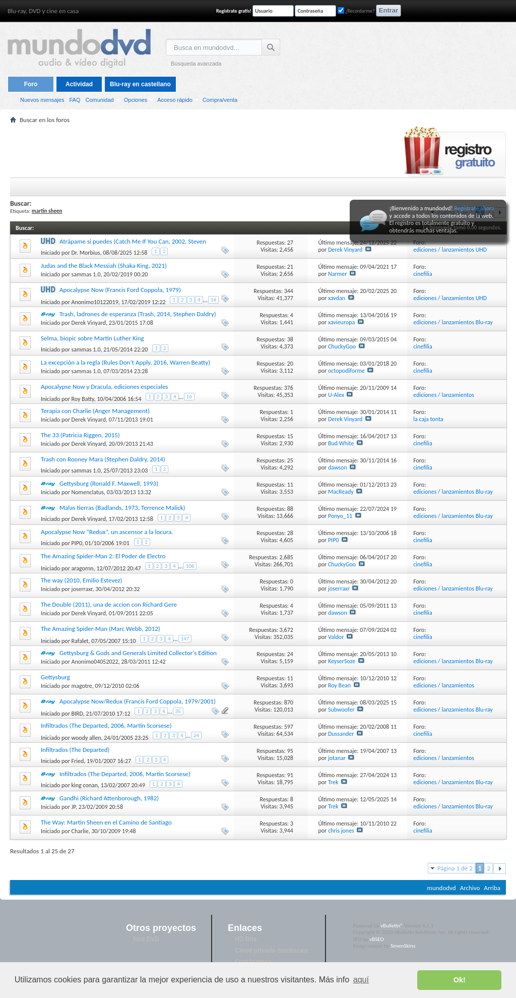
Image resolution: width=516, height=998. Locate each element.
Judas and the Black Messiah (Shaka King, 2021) (104, 265)
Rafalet (80, 640)
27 (290, 242)
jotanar (337, 757)
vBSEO (376, 939)
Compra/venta (220, 100)
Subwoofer (341, 709)
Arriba (492, 888)
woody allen (86, 737)
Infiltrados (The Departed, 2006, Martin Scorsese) (106, 725)
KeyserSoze (341, 661)
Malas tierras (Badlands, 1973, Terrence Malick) (122, 507)
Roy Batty (83, 398)
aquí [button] (361, 979)
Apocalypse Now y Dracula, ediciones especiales (104, 386)
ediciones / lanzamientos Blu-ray (453, 322)
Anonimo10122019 (95, 302)
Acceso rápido (174, 100)
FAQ (74, 100)
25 (290, 460)
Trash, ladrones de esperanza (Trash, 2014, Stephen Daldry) (137, 314)
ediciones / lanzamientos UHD (450, 249)
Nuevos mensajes (42, 100)
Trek (333, 782)
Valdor (336, 636)
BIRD (77, 713)
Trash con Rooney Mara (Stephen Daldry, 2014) (103, 459)
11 (290, 484)
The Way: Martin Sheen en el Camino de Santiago (106, 822)
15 (290, 436)
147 (185, 638)
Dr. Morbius (86, 252)
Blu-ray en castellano (140, 84)
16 (189, 396)
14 (213, 300)
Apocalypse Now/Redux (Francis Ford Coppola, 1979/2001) (137, 701)
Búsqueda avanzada (196, 64)
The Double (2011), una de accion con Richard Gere (109, 604)
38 (290, 339)
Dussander (341, 733)
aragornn (83, 568)
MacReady (341, 491)
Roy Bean (339, 685)
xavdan (336, 298)
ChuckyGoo (342, 346)
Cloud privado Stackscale (271, 950)
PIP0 (77, 543)
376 (288, 387)
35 (178, 711)
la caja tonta (428, 419)
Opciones (135, 100)
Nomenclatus (88, 492)
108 (190, 566)
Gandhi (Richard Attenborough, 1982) (109, 798)
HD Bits (245, 939)
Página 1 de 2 (455, 868)
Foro (31, 84)
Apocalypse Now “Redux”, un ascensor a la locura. (107, 532)
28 (290, 533)
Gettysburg (55, 677)
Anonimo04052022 (95, 661)
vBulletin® (391, 925)
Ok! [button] (460, 980)
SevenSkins (403, 946)
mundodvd (441, 888)
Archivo (470, 888)
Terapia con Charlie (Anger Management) (95, 411)
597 (288, 726)
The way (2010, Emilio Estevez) (81, 580)
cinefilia (422, 273)
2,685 (286, 557)
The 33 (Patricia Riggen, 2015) (80, 435)
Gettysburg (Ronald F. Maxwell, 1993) (108, 483)
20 (290, 363)
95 (290, 750)
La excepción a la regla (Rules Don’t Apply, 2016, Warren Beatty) (125, 362)
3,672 (286, 629)
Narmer (337, 273)
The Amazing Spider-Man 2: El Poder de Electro (103, 556)
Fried (78, 761)
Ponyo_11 (340, 515)
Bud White (341, 443)
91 (290, 775)
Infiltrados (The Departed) (75, 749)
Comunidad (99, 100)
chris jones (341, 830)
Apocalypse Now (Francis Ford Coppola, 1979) (120, 289)
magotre (82, 685)
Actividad (79, 84)
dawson (337, 467)
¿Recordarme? (356, 11)
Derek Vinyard (345, 249)
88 (290, 508)
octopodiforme (346, 370)
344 (288, 291)
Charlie (80, 831)
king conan (85, 785)
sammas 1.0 (86, 274)
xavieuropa (341, 322)
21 (290, 266)
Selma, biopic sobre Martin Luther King (92, 338)
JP (74, 806)
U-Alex (336, 394)
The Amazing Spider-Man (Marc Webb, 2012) (100, 628)
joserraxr (82, 589)
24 (290, 654)
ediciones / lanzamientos (443, 394)
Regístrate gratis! (233, 11)
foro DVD (146, 939)
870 (288, 702)
